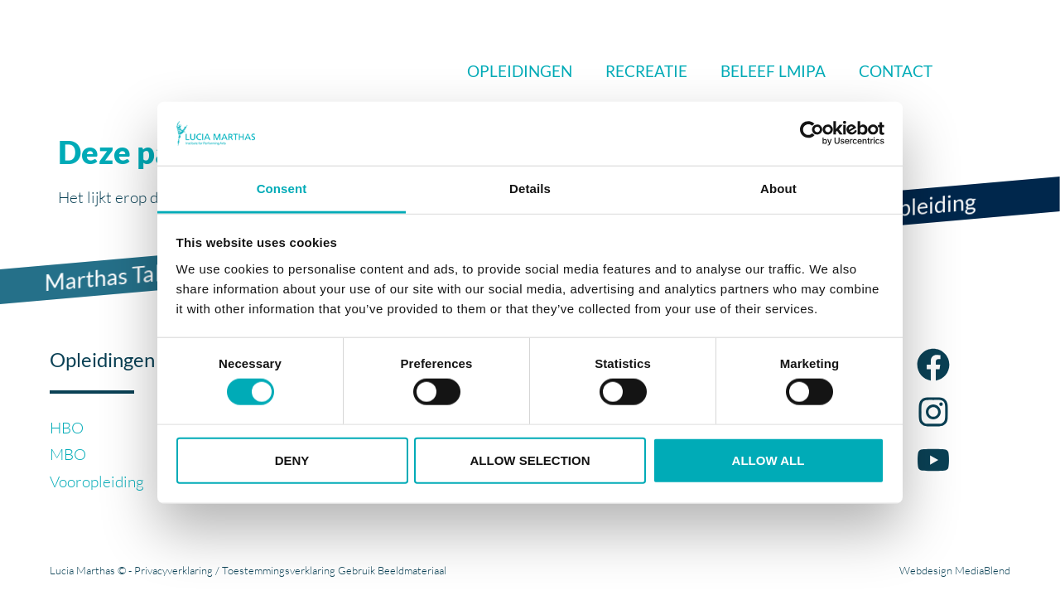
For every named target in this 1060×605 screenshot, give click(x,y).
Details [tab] (530, 189)
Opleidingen (519, 70)
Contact (895, 70)
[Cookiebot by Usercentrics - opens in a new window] (812, 133)
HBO (67, 428)
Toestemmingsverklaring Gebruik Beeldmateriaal (334, 570)
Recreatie (646, 70)
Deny (292, 460)
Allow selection (530, 460)
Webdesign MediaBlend (954, 570)
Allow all (768, 460)
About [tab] (778, 189)
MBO (68, 454)
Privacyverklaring (173, 570)
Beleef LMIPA (773, 70)
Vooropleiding (97, 481)
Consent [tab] (282, 189)
